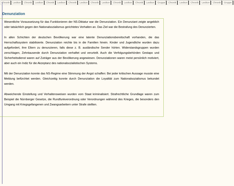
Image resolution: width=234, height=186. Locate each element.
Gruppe (161, 2)
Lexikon (16, 2)
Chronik (5, 2)
